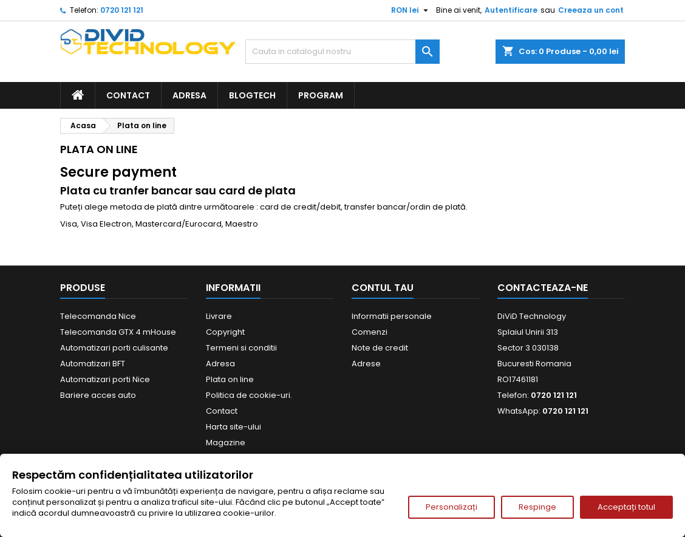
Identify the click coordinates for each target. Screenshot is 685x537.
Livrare (219, 316)
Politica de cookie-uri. (249, 395)
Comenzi (369, 332)
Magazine (225, 442)
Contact (128, 95)
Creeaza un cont (591, 10)
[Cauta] (342, 51)
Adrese (366, 363)
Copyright (225, 332)
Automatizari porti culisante (114, 348)
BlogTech (252, 95)
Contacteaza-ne (542, 288)
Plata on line (230, 379)
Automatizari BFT (92, 363)
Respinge (537, 507)
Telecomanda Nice (98, 316)
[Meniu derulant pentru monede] (411, 10)
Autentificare (511, 10)
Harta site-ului (233, 427)
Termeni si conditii (241, 348)
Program (320, 95)
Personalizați (451, 507)
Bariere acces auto (98, 395)
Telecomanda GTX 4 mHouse (118, 332)
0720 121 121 (121, 10)
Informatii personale (392, 316)
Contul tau (383, 288)
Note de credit (380, 348)
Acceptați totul (626, 507)
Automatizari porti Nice (105, 379)
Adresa (189, 95)
